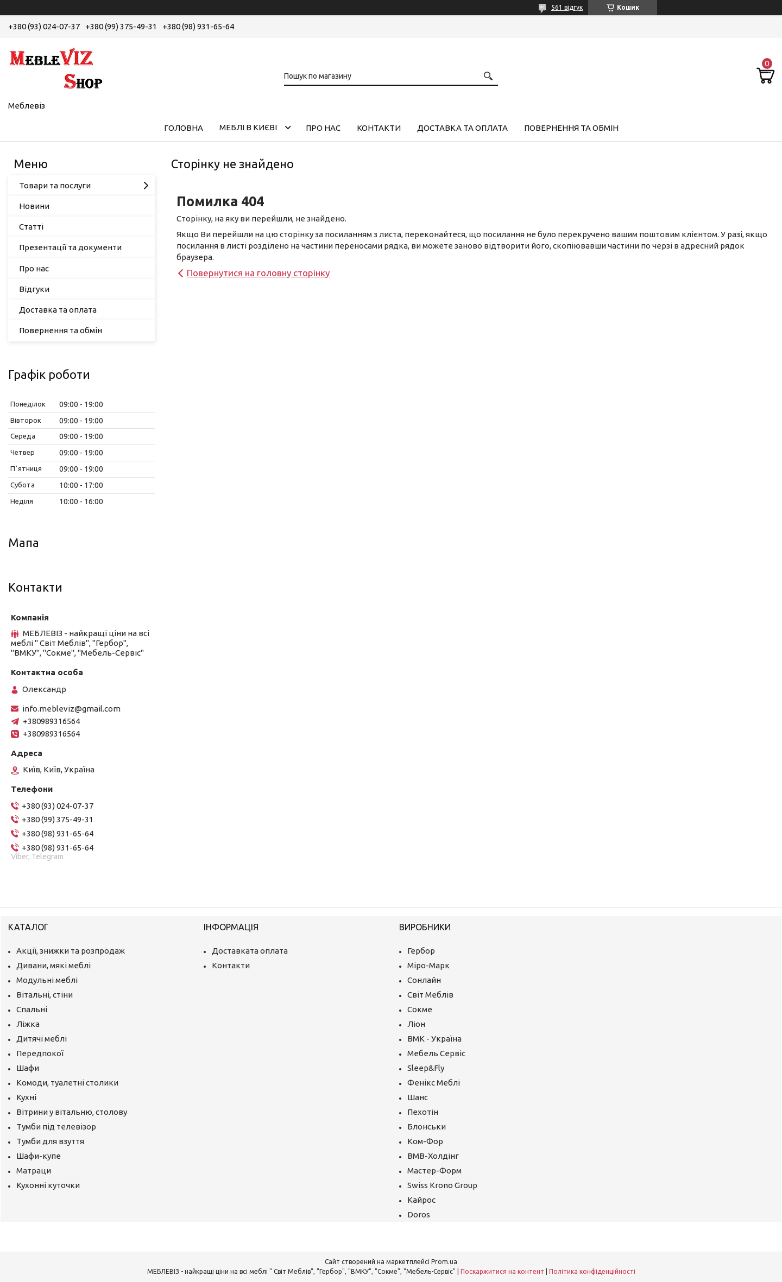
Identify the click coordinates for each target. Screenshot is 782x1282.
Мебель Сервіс (436, 1053)
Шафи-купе (38, 1155)
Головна (183, 127)
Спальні (31, 1009)
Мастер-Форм (434, 1170)
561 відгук (567, 7)
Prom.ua (444, 1261)
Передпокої (40, 1053)
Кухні (26, 1097)
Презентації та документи (70, 247)
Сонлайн (424, 980)
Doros (418, 1214)
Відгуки (34, 289)
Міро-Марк (428, 965)
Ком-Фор (425, 1141)
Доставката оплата (250, 950)
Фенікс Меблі (433, 1082)
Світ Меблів (430, 994)
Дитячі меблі (41, 1038)
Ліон (416, 1024)
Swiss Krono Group (442, 1185)
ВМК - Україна (434, 1038)
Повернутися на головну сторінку (258, 273)
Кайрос (421, 1199)
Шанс (417, 1097)
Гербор (421, 950)
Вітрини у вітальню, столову (71, 1111)
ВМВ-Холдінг (433, 1155)
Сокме (419, 1009)
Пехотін (422, 1111)
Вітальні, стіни (44, 994)
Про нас (323, 127)
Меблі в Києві (248, 127)
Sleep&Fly (425, 1067)
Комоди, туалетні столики (67, 1082)
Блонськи (426, 1126)
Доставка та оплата (462, 127)
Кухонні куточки (48, 1185)
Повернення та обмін (571, 127)
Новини (34, 206)
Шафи (27, 1067)
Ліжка (28, 1024)
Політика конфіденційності (592, 1271)
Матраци (33, 1170)
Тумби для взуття (50, 1141)
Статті (31, 226)
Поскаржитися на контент (502, 1271)
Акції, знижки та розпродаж (70, 950)
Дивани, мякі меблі (53, 965)
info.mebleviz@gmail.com (71, 708)
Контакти (379, 127)
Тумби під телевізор (56, 1126)
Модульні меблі (47, 980)
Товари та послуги (55, 185)
